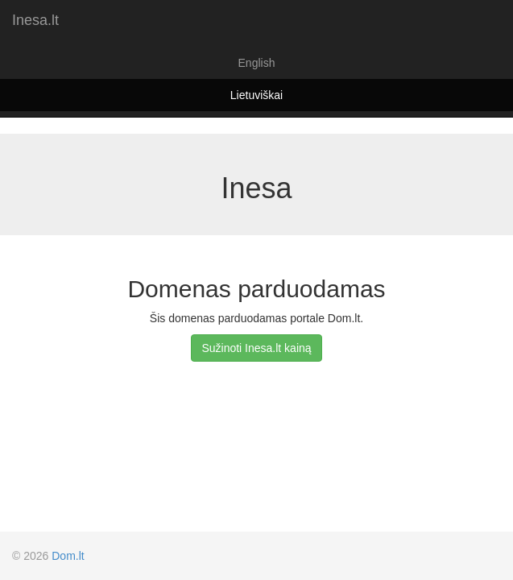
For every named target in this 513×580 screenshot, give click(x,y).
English (256, 62)
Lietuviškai (256, 95)
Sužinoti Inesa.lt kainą (256, 348)
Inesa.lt (35, 20)
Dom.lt (68, 555)
